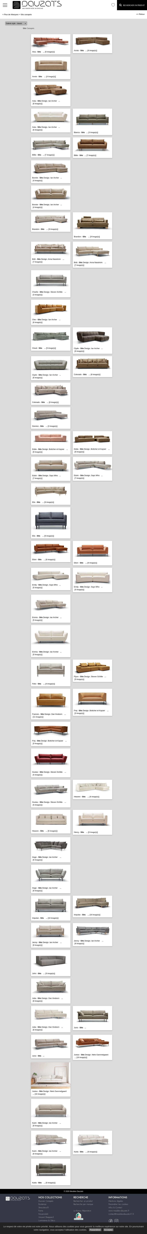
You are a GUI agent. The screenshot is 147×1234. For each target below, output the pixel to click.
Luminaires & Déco (46, 1220)
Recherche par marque (83, 1204)
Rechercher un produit (83, 1201)
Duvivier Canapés (45, 1201)
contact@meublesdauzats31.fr (121, 1214)
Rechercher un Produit (132, 5)
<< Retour (140, 14)
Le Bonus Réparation (82, 1210)
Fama (40, 1210)
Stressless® (43, 1207)
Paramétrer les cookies (118, 1204)
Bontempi (42, 1204)
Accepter (108, 1230)
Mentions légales (116, 1201)
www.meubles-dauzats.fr (119, 1210)
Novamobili (43, 1214)
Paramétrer (95, 1230)
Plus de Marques (11, 14)
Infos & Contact (115, 1207)
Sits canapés (26, 14)
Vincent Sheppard (46, 1217)
